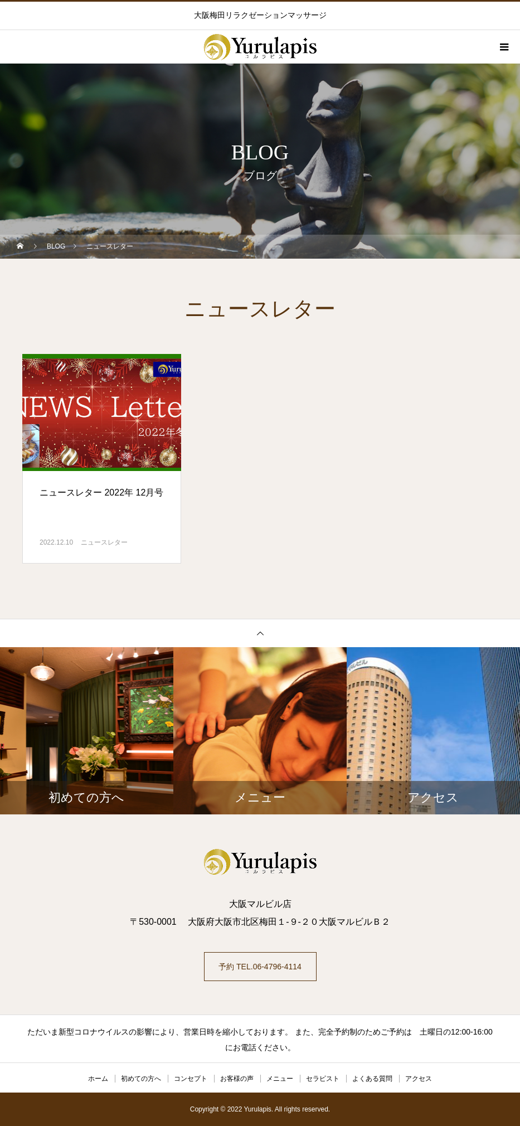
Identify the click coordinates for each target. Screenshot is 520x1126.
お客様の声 (237, 1079)
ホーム (98, 1079)
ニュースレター (104, 542)
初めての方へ (141, 1079)
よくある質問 (372, 1079)
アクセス (418, 1079)
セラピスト (322, 1079)
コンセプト (190, 1079)
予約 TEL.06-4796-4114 (260, 966)
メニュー (279, 1079)
